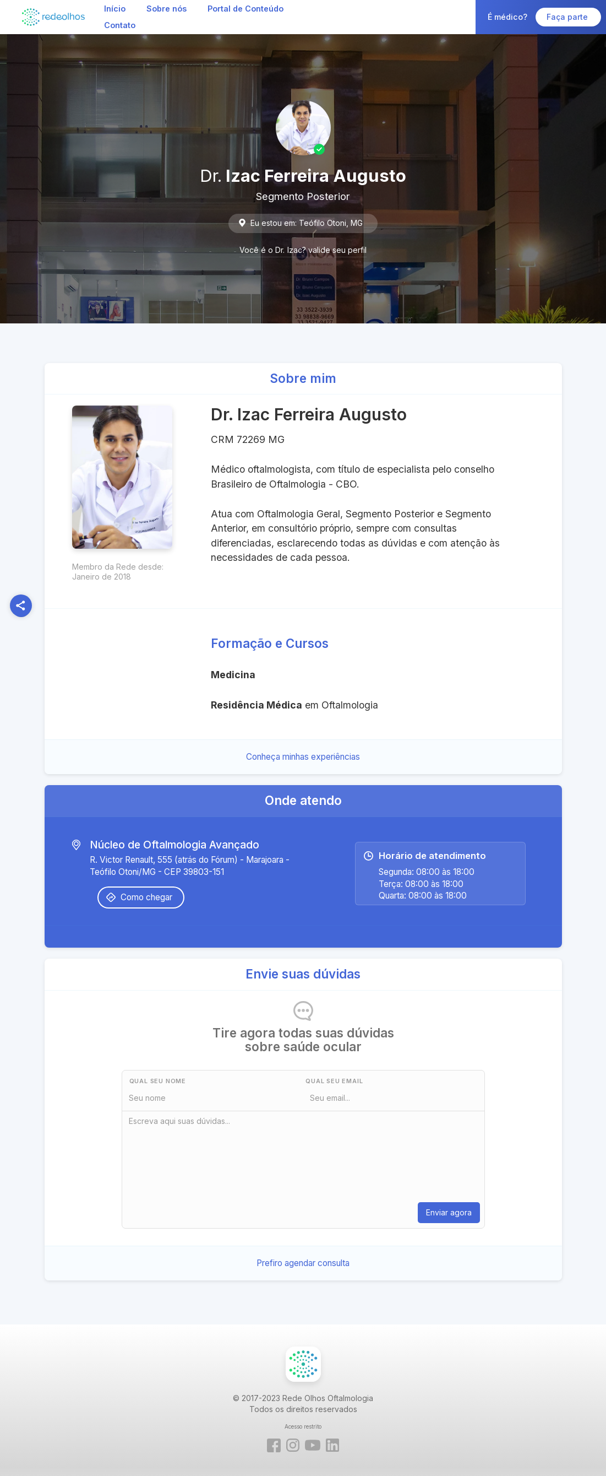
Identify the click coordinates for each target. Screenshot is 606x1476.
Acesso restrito (303, 1426)
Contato (119, 25)
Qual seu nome (157, 1081)
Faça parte (568, 16)
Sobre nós (166, 8)
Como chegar (146, 897)
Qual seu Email (334, 1081)
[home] (53, 16)
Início (114, 8)
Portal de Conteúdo (245, 8)
